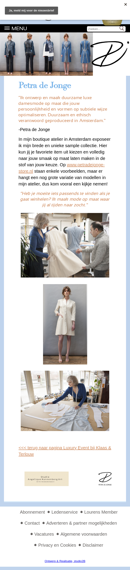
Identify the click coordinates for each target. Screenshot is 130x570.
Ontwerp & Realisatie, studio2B (65, 561)
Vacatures (44, 534)
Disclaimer (93, 545)
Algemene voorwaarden (83, 534)
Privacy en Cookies (57, 545)
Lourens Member (101, 512)
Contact (32, 523)
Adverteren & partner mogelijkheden (81, 523)
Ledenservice (64, 512)
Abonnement (32, 512)
